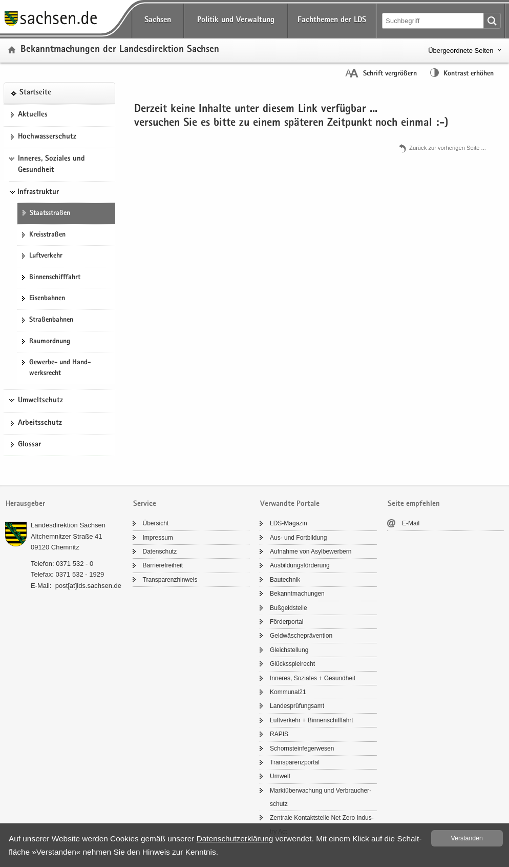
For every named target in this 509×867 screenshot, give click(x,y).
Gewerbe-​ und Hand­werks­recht (60, 368)
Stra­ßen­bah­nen (51, 320)
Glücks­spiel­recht (292, 663)
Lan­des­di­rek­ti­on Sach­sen (68, 525)
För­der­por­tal (286, 621)
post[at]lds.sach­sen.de (88, 585)
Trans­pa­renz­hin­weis (170, 579)
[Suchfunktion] (433, 21)
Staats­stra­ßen (50, 213)
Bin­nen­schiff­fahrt (54, 277)
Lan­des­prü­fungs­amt (297, 706)
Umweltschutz (40, 401)
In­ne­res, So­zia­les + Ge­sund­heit (312, 678)
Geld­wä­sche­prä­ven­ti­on (301, 635)
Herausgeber (25, 504)
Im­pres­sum (158, 537)
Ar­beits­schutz (40, 423)
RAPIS (279, 734)
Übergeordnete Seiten (460, 50)
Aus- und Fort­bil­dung (298, 537)
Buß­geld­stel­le (288, 608)
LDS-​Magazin (288, 523)
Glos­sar (29, 444)
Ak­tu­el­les (33, 115)
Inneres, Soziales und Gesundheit (51, 164)
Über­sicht (156, 523)
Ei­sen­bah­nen (47, 298)
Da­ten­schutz (160, 551)
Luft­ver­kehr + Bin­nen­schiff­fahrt (311, 720)
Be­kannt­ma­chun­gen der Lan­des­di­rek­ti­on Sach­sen (119, 50)
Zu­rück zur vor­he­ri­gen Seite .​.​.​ (447, 148)
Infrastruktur (38, 192)
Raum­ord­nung (49, 341)
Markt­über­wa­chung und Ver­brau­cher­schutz (320, 797)
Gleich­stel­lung (289, 650)
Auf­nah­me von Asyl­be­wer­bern (310, 551)
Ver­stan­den (467, 838)
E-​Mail (410, 523)
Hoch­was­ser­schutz (47, 137)
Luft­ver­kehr (45, 256)
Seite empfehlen (414, 504)
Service (144, 504)
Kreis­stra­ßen (47, 235)
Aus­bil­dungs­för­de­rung (300, 565)
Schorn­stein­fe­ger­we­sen (302, 748)
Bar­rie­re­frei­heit (163, 565)
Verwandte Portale (290, 504)
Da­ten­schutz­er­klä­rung (235, 838)
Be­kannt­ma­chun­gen (297, 593)
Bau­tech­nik (285, 579)
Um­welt (280, 776)
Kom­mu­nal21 (288, 692)
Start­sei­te (35, 92)
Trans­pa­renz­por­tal (295, 762)
